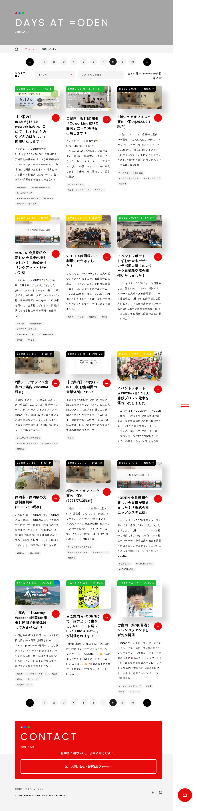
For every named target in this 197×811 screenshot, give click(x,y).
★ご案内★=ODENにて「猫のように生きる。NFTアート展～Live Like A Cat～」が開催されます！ (83, 626)
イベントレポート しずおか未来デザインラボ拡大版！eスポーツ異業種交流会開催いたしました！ (134, 265)
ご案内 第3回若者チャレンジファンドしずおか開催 (134, 630)
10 (132, 62)
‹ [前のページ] (30, 62)
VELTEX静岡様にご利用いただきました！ (82, 261)
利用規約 (19, 789)
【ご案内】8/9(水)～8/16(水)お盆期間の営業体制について (82, 387)
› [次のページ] (147, 62)
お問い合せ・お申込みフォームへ (91, 766)
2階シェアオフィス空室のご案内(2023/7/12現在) (83, 496)
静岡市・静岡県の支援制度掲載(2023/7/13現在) (31, 502)
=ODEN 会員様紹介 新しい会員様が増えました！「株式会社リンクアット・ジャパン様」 (33, 262)
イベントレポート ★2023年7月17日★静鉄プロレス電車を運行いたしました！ (133, 396)
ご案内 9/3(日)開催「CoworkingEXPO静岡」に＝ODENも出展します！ (82, 126)
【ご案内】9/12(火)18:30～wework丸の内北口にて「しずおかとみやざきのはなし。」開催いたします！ (31, 129)
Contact (185, 795)
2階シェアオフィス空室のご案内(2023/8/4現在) (32, 387)
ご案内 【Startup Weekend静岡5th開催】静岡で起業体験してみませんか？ (31, 620)
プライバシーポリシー (35, 789)
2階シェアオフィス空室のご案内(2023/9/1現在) (134, 122)
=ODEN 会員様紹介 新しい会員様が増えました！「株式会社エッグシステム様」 (135, 505)
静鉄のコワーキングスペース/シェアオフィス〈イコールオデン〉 (185, 11)
